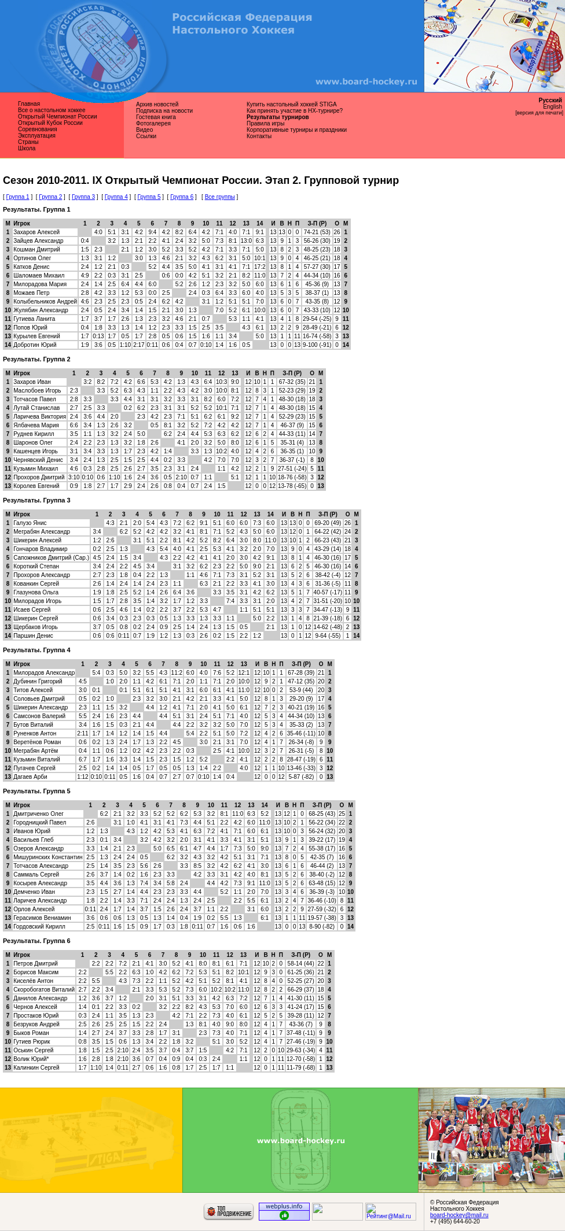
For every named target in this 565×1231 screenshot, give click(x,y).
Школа (26, 148)
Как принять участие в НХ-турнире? (295, 111)
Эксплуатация (37, 135)
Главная (29, 104)
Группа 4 (116, 197)
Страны (28, 142)
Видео (144, 130)
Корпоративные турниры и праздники (297, 130)
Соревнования (37, 129)
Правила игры (265, 123)
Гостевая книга (156, 117)
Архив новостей (157, 104)
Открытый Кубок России (50, 123)
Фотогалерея (153, 123)
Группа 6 (181, 197)
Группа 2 (50, 197)
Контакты (259, 136)
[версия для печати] (539, 113)
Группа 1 (18, 197)
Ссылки (146, 136)
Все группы (220, 197)
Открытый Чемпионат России (57, 116)
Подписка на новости (164, 111)
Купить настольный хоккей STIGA (292, 104)
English (552, 106)
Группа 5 (148, 197)
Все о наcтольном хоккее (51, 110)
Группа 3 (83, 197)
